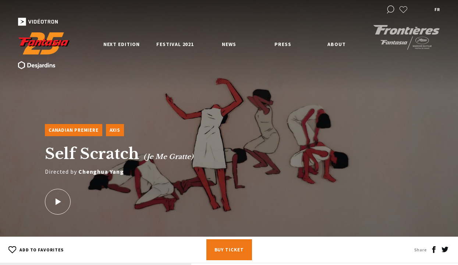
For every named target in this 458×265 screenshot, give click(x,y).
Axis (115, 130)
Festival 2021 (175, 44)
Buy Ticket (229, 250)
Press (282, 44)
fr (437, 9)
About (336, 44)
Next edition (121, 44)
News (229, 44)
